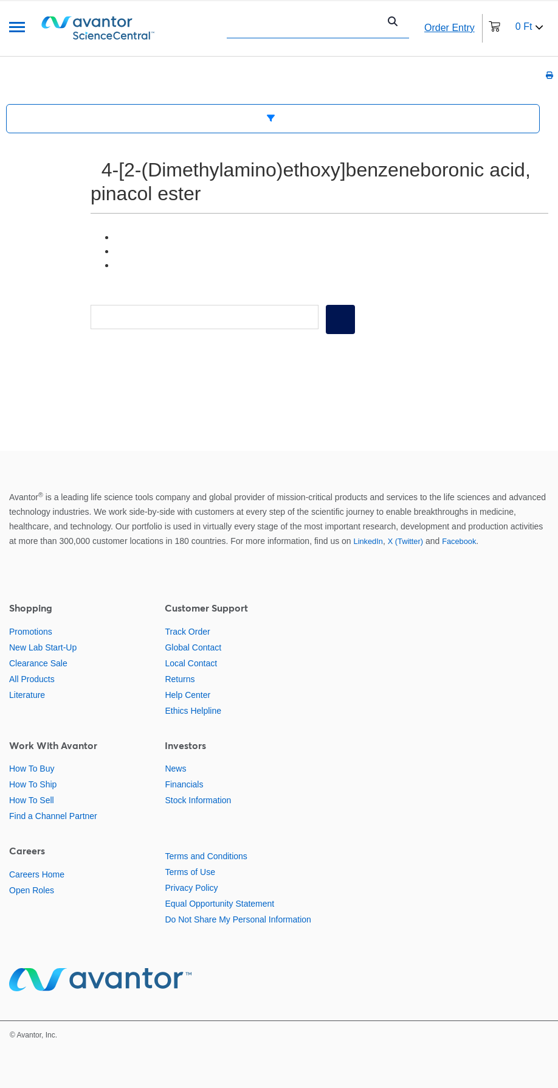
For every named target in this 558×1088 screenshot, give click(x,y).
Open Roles (31, 890)
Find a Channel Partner (53, 816)
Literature (27, 695)
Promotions (30, 631)
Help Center (187, 695)
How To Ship (33, 784)
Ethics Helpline (193, 711)
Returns (180, 679)
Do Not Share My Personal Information (238, 919)
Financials (184, 784)
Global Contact (193, 647)
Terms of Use (190, 872)
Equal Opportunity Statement (219, 903)
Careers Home (36, 874)
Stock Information (198, 800)
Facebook (459, 541)
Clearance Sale (38, 663)
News (175, 768)
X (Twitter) (405, 541)
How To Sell (31, 800)
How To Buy (31, 768)
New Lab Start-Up (43, 647)
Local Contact (191, 663)
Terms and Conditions (206, 856)
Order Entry (449, 28)
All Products (32, 679)
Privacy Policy (191, 888)
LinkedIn (368, 541)
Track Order (187, 631)
